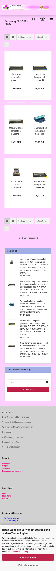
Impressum (7, 432)
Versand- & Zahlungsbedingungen (16, 422)
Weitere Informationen (28, 565)
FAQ (4, 493)
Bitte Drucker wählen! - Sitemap (15, 417)
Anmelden (28, 389)
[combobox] (25, 37)
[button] (7, 37)
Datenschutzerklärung (18, 551)
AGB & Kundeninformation (13, 437)
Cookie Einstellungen (11, 447)
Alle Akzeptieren (28, 557)
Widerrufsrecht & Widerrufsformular (17, 427)
